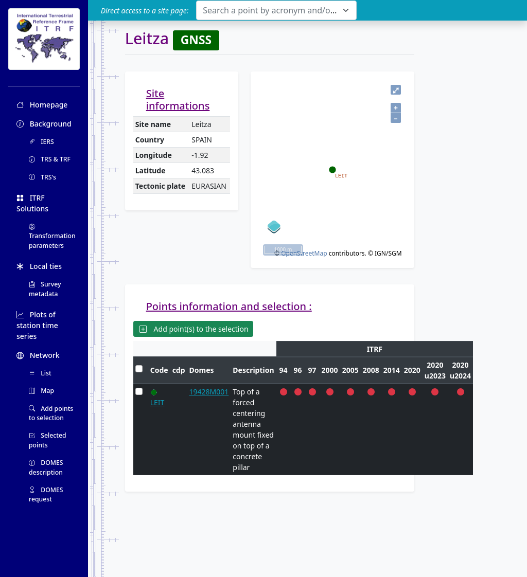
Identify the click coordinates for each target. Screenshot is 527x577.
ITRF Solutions (32, 203)
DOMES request (46, 494)
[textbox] (270, 10)
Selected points (47, 440)
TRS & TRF (50, 159)
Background (44, 124)
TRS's (42, 177)
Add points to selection (51, 413)
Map (41, 390)
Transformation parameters (52, 236)
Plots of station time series (37, 325)
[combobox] (276, 10)
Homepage (41, 105)
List (40, 373)
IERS (41, 141)
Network (38, 355)
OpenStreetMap (304, 253)
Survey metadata (45, 289)
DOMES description (46, 467)
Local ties (39, 266)
